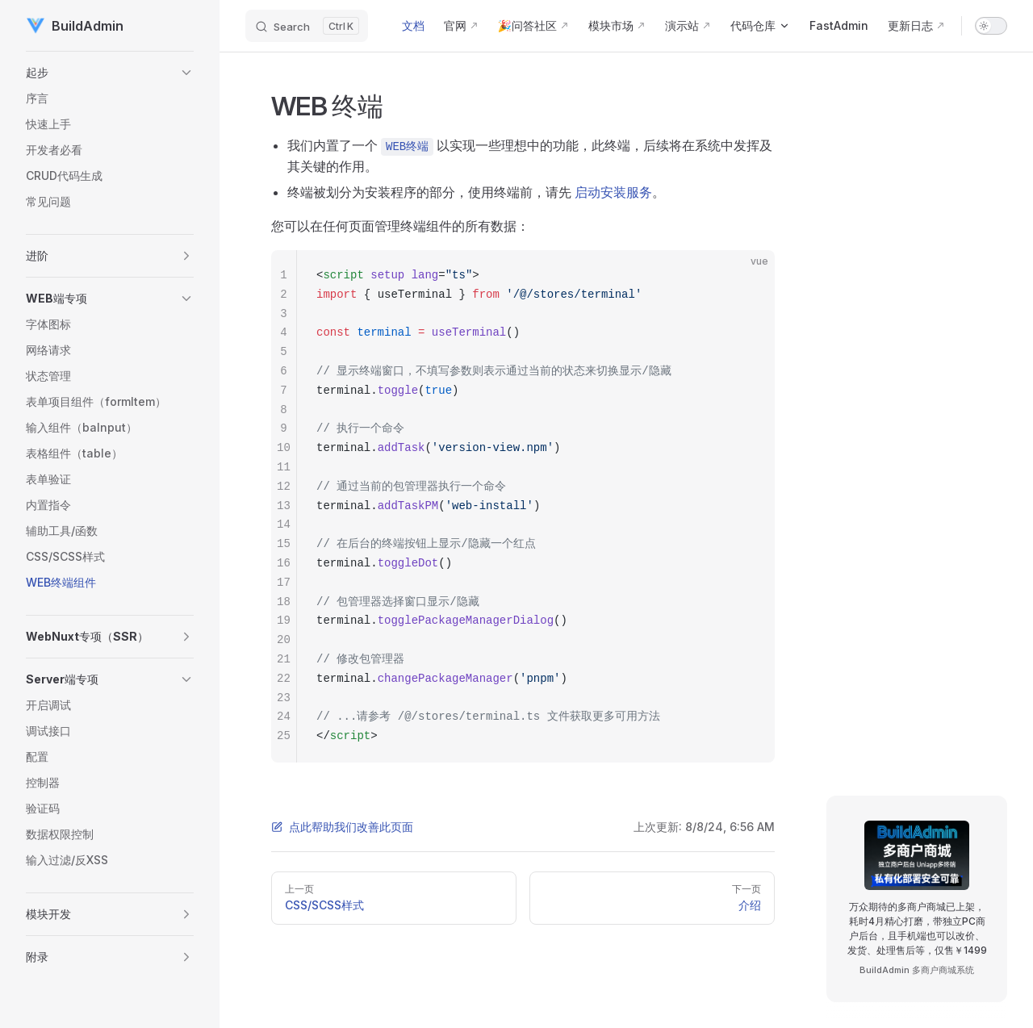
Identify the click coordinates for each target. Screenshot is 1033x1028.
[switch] (991, 26)
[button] (110, 73)
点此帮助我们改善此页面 (342, 827)
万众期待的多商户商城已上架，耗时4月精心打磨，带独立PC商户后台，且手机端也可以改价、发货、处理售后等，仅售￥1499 (917, 928)
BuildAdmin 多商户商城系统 (916, 970)
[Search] (306, 26)
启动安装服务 (613, 192)
